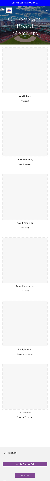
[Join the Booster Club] (25, 464)
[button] (3, 10)
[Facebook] (25, 475)
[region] (25, 3)
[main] (25, 25)
